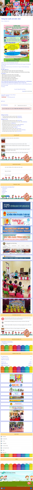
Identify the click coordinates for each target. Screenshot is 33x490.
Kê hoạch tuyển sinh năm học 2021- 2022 (9, 131)
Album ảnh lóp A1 (8, 175)
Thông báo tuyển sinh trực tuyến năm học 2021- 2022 (11, 129)
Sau (30, 463)
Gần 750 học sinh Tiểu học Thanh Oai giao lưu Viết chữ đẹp (14, 328)
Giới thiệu (4, 436)
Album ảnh (4, 452)
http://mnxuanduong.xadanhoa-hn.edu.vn (10, 477)
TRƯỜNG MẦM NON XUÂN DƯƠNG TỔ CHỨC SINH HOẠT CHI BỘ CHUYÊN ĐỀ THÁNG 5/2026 (17, 150)
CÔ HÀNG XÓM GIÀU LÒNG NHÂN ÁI (12, 138)
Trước (26, 463)
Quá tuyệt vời (4, 188)
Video (3, 450)
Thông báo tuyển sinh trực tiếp (7, 127)
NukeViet (22, 486)
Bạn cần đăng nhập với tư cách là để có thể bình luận (16, 108)
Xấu (2, 194)
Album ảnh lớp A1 (8, 171)
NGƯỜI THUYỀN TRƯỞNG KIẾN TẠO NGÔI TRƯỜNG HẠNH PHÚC (17, 145)
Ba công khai (4, 438)
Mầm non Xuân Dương (28, 91)
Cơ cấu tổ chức (5, 445)
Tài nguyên (4, 443)
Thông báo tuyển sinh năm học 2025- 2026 (10, 117)
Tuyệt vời (3, 190)
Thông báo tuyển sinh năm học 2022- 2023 (9, 120)
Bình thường (4, 191)
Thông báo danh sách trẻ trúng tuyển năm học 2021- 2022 (12, 121)
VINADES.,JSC (30, 486)
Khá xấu (3, 192)
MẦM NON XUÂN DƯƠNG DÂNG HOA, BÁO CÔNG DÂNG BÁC (16, 152)
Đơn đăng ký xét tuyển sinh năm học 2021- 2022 (10, 124)
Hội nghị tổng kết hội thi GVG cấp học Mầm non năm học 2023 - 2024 (16, 330)
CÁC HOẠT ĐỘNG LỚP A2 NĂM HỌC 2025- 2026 (13, 167)
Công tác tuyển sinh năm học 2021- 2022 (9, 128)
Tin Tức (3, 441)
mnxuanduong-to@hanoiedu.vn (8, 345)
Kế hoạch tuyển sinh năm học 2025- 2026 (10, 116)
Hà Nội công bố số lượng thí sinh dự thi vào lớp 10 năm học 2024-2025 (16, 321)
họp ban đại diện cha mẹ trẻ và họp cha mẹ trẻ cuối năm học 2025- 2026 (14, 143)
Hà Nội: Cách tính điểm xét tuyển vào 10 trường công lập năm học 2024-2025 (17, 324)
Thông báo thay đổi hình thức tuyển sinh (9, 125)
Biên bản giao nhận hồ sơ (6, 123)
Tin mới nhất (16, 135)
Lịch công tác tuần (5, 447)
